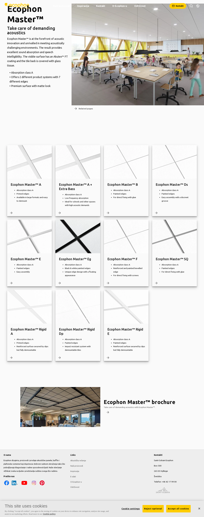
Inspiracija (74, 471)
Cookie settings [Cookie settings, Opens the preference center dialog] (131, 508)
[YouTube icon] (24, 485)
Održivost (74, 487)
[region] (102, 509)
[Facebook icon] (6, 485)
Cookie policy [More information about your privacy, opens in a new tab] (49, 514)
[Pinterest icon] (42, 485)
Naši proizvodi (76, 465)
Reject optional (153, 508)
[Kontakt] (177, 6)
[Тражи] (191, 5)
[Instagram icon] (34, 485)
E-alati (73, 476)
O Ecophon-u (76, 482)
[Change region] (197, 5)
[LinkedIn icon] (15, 485)
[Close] (199, 508)
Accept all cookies (178, 508)
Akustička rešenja (78, 460)
